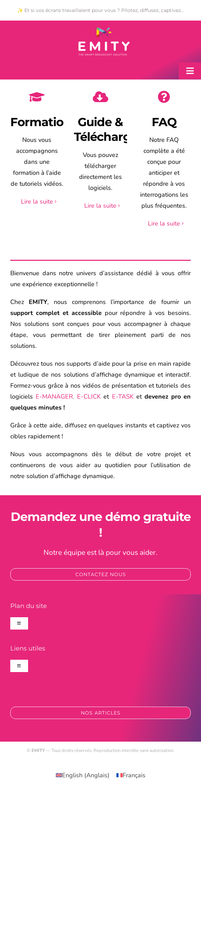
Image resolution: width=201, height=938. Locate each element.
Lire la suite (37, 201)
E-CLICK (89, 396)
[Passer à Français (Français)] (131, 775)
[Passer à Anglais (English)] (82, 775)
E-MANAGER (54, 396)
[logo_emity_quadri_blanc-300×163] (104, 30)
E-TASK (123, 396)
